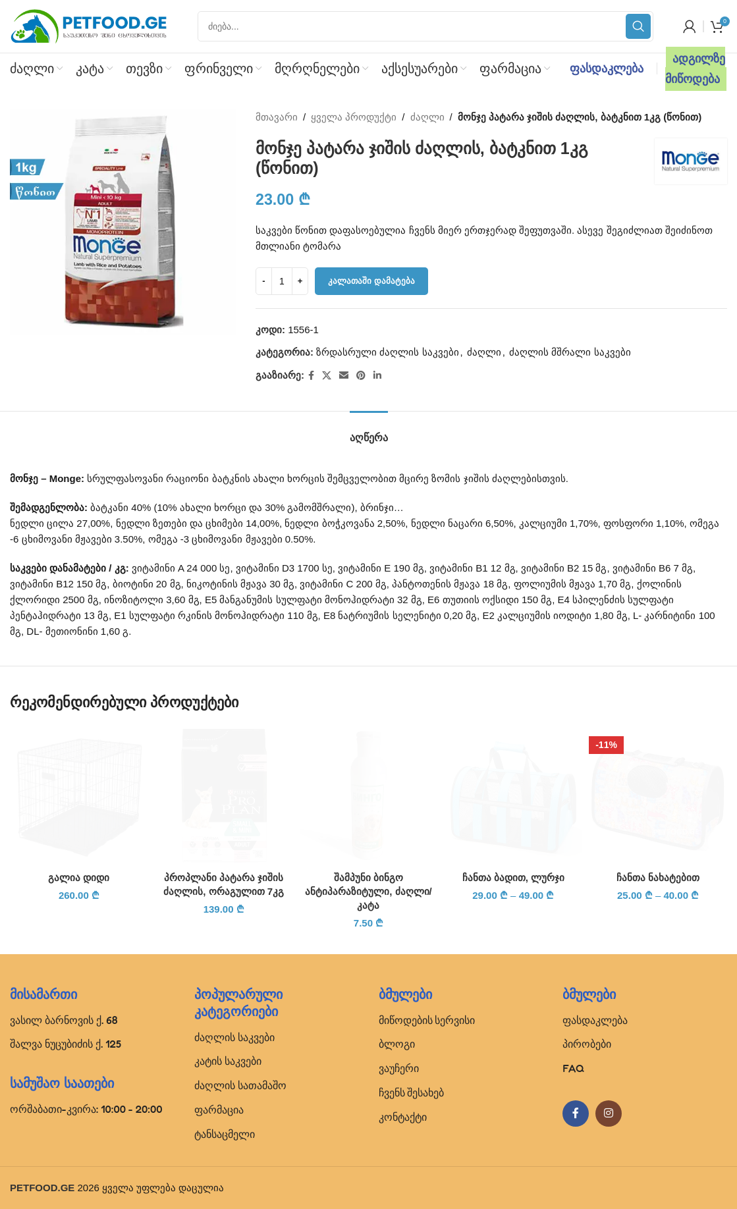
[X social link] (326, 376)
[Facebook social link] (311, 376)
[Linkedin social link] (377, 376)
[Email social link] (343, 376)
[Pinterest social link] (360, 376)
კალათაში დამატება (371, 281)
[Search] (425, 26)
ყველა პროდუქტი (353, 116)
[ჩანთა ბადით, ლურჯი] (513, 795)
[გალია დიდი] (79, 795)
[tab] (369, 431)
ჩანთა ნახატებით (657, 877)
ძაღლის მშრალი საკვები (569, 352)
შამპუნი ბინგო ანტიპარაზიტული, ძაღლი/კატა (368, 891)
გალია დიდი (78, 877)
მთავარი (277, 116)
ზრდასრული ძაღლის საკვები (387, 352)
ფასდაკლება (606, 68)
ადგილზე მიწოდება (695, 69)
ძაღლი (427, 116)
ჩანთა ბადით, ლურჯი (513, 877)
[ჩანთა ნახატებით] (658, 795)
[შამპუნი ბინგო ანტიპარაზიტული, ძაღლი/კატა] (369, 795)
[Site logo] (89, 25)
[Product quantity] (282, 281)
